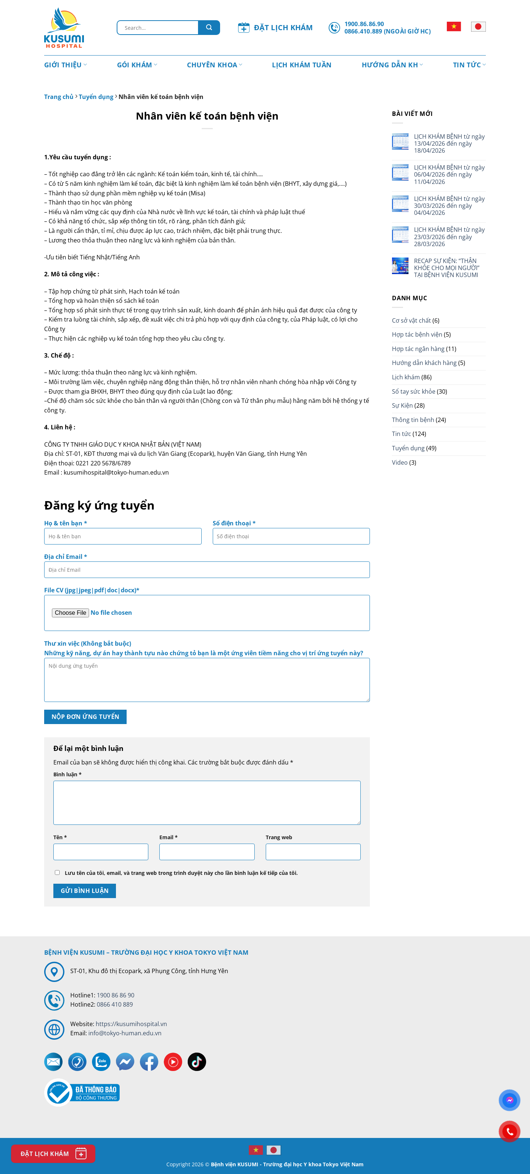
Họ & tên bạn (123, 534)
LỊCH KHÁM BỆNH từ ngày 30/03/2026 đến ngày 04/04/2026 (449, 206)
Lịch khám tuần (302, 64)
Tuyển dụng (96, 97)
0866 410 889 (115, 1004)
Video (400, 462)
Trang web (279, 837)
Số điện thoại (291, 534)
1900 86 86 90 (115, 995)
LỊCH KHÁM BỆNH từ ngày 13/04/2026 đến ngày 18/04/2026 (449, 144)
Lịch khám (406, 377)
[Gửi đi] (209, 27)
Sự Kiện (402, 405)
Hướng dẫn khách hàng (424, 363)
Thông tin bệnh (413, 420)
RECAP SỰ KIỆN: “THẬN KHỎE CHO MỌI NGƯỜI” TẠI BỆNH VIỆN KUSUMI (447, 268)
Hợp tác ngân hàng (418, 349)
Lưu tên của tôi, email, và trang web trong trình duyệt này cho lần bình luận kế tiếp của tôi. (181, 872)
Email (168, 837)
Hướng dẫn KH (392, 64)
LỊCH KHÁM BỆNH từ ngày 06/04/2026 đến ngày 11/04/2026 (449, 174)
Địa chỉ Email (207, 568)
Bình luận (67, 774)
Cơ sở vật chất (411, 320)
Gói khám (137, 64)
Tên (60, 837)
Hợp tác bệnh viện (417, 334)
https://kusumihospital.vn (131, 1024)
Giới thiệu (65, 64)
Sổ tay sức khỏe (413, 391)
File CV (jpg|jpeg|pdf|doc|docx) (207, 608)
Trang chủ (59, 97)
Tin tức (469, 64)
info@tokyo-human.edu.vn (125, 1033)
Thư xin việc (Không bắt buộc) (207, 673)
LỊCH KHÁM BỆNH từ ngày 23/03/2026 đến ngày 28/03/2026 (449, 237)
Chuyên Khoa (214, 64)
